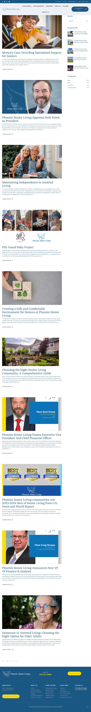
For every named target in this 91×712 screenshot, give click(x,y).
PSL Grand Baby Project (18, 247)
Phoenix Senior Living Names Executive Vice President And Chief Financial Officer (31, 436)
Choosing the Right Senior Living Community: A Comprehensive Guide (26, 371)
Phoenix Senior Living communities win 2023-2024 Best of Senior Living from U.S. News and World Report (29, 503)
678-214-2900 (45, 674)
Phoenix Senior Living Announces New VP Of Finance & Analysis (30, 569)
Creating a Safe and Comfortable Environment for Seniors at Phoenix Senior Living (30, 312)
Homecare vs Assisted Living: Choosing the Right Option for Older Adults (30, 634)
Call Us (45, 672)
